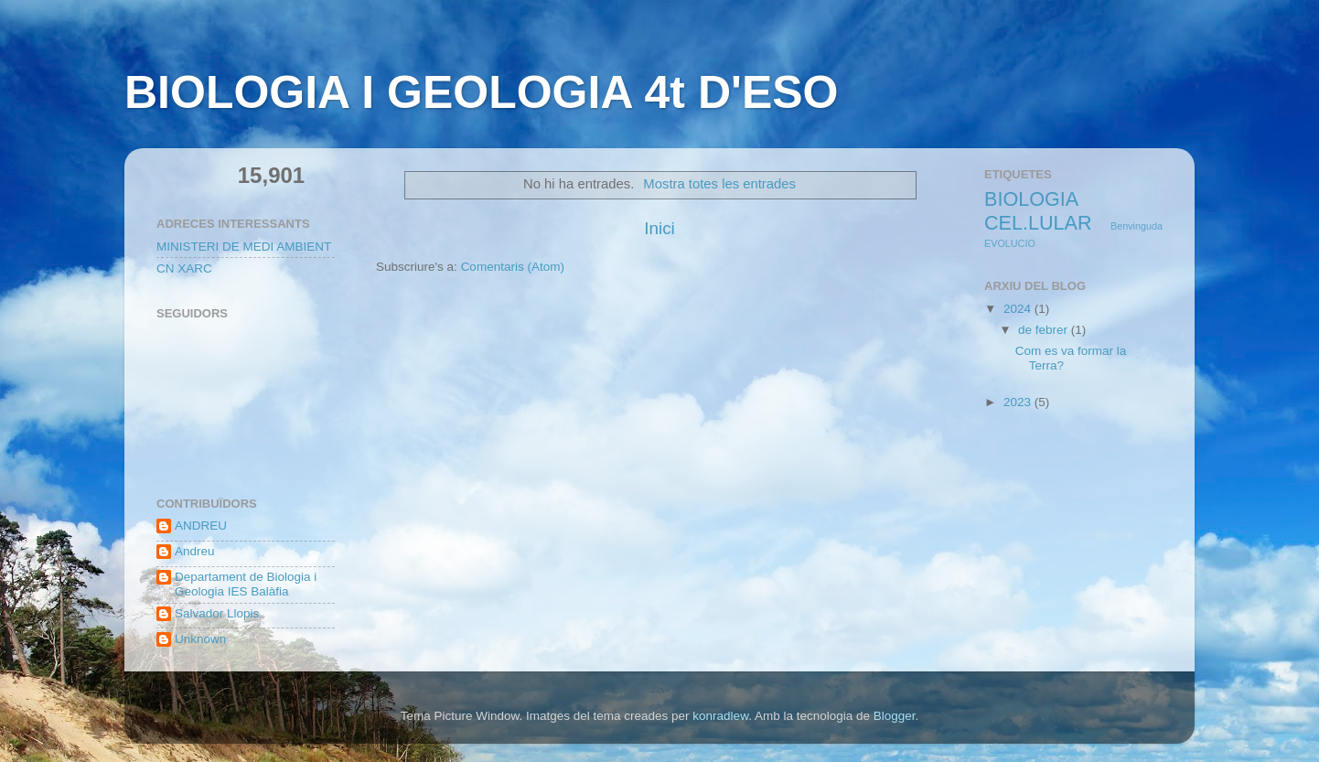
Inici (659, 228)
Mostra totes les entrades (719, 184)
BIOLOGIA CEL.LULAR (1038, 211)
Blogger (895, 716)
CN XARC (184, 268)
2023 (1019, 402)
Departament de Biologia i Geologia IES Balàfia (245, 584)
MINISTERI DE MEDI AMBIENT (243, 246)
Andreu (195, 551)
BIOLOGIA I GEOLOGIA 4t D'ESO (481, 92)
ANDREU (201, 525)
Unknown (200, 639)
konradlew (720, 716)
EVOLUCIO (1009, 243)
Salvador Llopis (217, 613)
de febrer (1044, 330)
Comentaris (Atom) (512, 267)
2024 (1019, 309)
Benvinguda (1136, 225)
